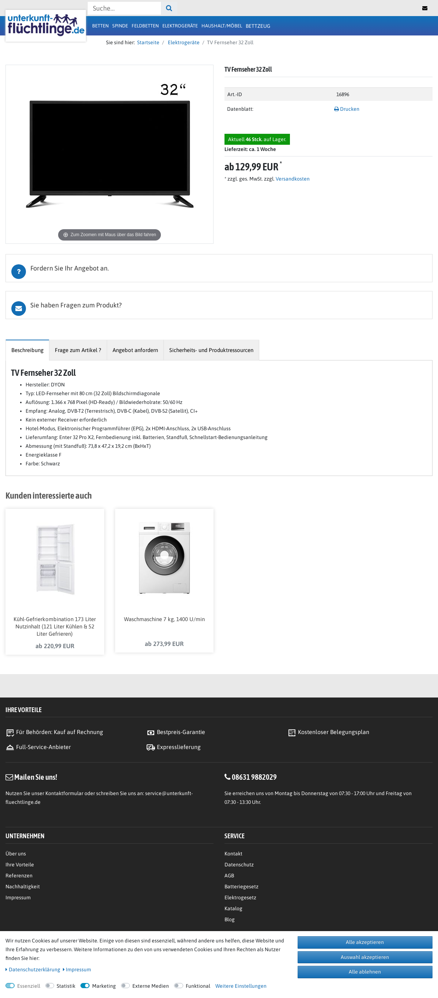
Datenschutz (239, 866)
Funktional (198, 986)
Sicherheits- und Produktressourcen (211, 350)
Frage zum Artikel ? (78, 350)
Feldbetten (145, 26)
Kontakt (233, 855)
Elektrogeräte (180, 26)
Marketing (104, 986)
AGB (229, 877)
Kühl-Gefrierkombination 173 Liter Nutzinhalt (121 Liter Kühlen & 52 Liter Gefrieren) (55, 627)
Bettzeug (258, 26)
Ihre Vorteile (19, 866)
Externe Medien (150, 986)
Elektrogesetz (240, 899)
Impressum (18, 899)
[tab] (219, 268)
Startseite (147, 42)
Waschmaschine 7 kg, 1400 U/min (164, 620)
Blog (229, 921)
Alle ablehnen (365, 972)
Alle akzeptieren (365, 942)
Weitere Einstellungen (241, 986)
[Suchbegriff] (124, 8)
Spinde (120, 26)
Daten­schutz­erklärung (32, 969)
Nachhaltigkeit (22, 888)
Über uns (15, 855)
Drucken (346, 109)
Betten (100, 26)
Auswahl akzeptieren (365, 957)
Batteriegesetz (241, 888)
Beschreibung (27, 350)
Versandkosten (292, 179)
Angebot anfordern (135, 350)
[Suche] (169, 8)
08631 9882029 (254, 778)
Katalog (233, 910)
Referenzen (19, 877)
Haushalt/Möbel (221, 26)
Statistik (66, 986)
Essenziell (28, 986)
